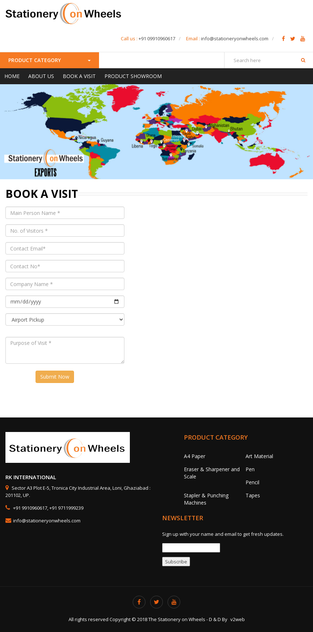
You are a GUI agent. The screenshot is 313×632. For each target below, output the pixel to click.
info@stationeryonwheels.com (234, 38)
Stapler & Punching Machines (206, 499)
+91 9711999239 (66, 508)
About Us (41, 76)
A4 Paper (194, 456)
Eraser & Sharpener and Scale (212, 473)
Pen (250, 469)
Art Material (259, 456)
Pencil (252, 482)
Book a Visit (79, 76)
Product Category (49, 60)
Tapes (253, 495)
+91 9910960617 (29, 508)
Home (12, 76)
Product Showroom (133, 76)
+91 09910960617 (157, 38)
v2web (237, 619)
